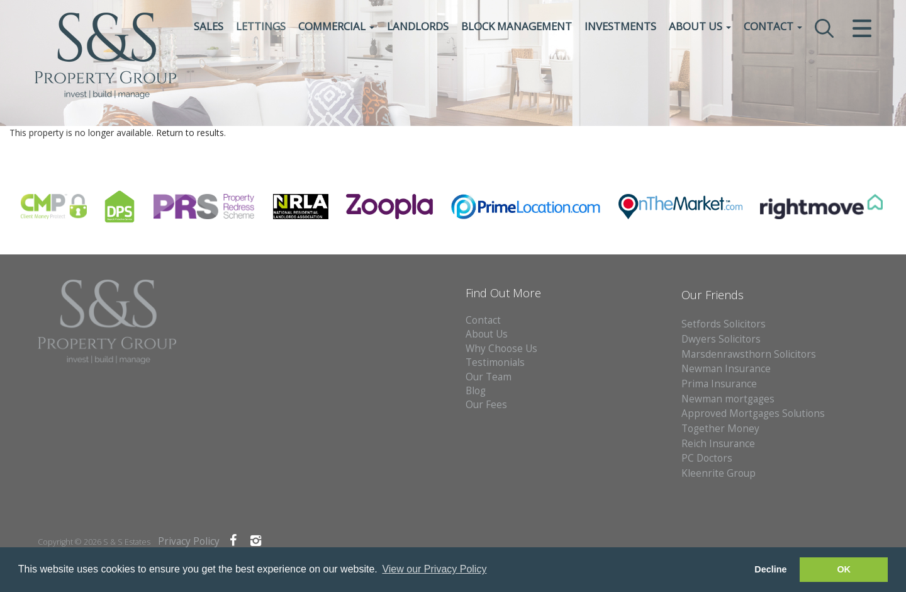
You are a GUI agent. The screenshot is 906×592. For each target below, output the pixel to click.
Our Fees (486, 404)
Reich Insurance (718, 443)
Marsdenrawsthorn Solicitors (748, 354)
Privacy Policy (189, 541)
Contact (773, 28)
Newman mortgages (728, 399)
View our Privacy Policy (434, 569)
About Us (700, 28)
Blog (476, 390)
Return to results (190, 133)
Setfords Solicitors (723, 324)
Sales (208, 28)
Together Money (720, 428)
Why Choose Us (501, 348)
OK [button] (844, 569)
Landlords (418, 28)
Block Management (516, 28)
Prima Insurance (719, 383)
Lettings (261, 28)
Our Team (489, 377)
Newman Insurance (727, 368)
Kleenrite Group (718, 473)
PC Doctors (706, 458)
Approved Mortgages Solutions (753, 413)
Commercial (336, 28)
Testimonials (495, 362)
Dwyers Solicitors (721, 339)
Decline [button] (770, 569)
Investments (620, 28)
